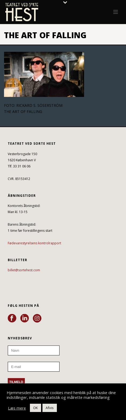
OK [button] (35, 407)
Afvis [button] (50, 407)
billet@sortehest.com (24, 270)
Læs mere (17, 408)
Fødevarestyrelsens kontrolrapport (34, 243)
